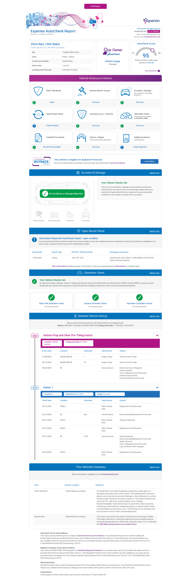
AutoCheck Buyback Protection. (90, 550)
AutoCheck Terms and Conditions (91, 536)
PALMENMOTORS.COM (152, 37)
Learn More (149, 161)
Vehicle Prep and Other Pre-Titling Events (68, 335)
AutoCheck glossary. (110, 474)
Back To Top (154, 173)
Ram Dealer (121, 266)
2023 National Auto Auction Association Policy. (118, 524)
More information (59, 266)
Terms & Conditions (117, 163)
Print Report (95, 6)
